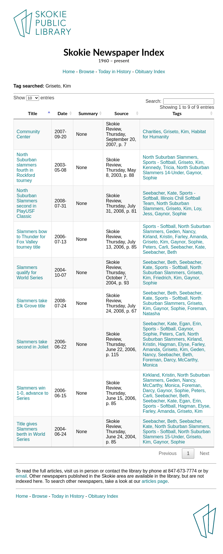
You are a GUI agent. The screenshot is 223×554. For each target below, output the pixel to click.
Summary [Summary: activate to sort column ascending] (88, 113)
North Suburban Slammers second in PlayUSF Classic (27, 203)
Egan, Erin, (190, 323)
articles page (155, 481)
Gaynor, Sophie (171, 213)
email (21, 476)
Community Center (28, 134)
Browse (86, 71)
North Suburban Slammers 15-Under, (177, 434)
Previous (167, 453)
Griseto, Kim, (177, 131)
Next (204, 453)
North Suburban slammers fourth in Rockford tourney (26, 167)
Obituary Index (150, 71)
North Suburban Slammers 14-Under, (176, 170)
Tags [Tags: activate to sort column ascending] (176, 113)
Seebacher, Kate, (160, 193)
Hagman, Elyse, (174, 344)
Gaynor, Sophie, (187, 241)
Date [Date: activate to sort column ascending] (62, 113)
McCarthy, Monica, (162, 385)
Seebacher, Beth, (160, 262)
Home (69, 71)
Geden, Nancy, (181, 231)
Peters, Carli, (156, 247)
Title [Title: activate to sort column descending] (32, 113)
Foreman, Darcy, (160, 359)
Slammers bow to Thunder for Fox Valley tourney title (32, 239)
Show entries (34, 97)
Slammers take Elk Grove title (32, 303)
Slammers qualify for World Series (30, 272)
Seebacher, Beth (160, 252)
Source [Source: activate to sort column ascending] (121, 113)
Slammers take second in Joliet (32, 344)
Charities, (152, 131)
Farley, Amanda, (191, 236)
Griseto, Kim (190, 411)
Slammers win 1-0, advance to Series (32, 393)
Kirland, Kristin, (158, 236)
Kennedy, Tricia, (159, 167)
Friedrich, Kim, (168, 277)
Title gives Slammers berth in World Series (31, 431)
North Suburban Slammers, (171, 157)
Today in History (114, 71)
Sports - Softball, (160, 162)
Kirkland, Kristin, (159, 375)
